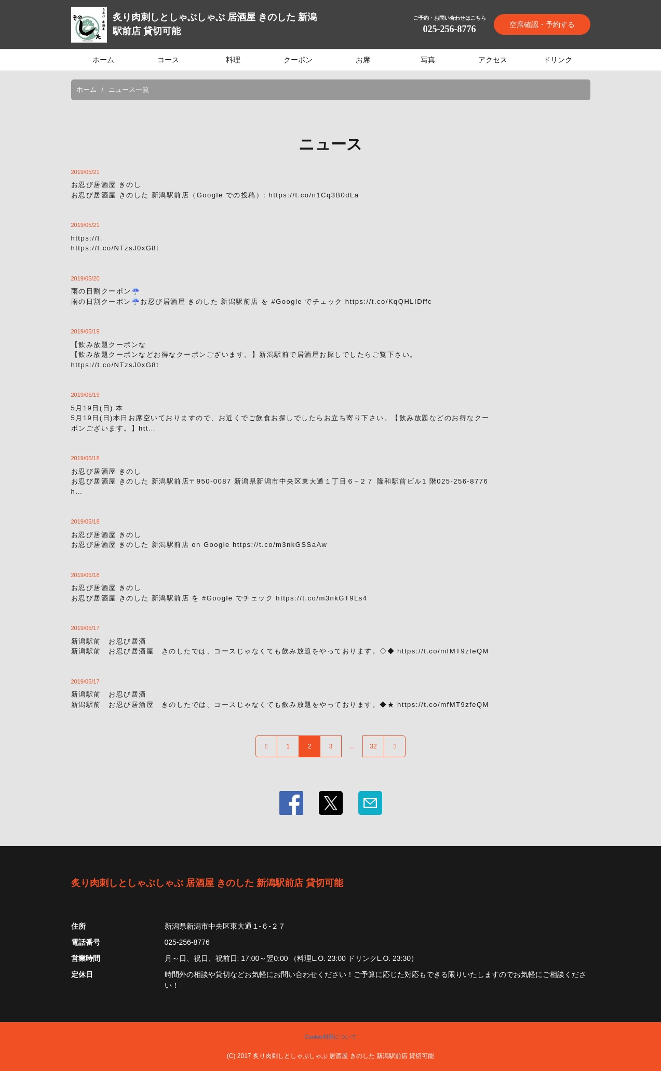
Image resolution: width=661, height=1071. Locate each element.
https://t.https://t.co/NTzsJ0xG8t (115, 243)
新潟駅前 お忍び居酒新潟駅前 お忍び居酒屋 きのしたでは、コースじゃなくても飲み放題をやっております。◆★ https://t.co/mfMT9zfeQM (280, 699)
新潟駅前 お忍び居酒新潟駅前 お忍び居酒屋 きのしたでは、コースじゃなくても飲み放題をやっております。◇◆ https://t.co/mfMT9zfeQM (280, 646)
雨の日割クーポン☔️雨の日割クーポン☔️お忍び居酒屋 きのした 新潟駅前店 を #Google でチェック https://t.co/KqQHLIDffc (252, 296)
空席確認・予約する (542, 24)
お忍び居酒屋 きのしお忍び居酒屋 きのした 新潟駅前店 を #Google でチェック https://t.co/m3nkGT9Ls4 (219, 593)
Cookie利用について (330, 1037)
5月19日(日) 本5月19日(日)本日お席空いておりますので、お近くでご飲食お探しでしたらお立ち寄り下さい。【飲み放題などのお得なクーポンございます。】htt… (280, 418)
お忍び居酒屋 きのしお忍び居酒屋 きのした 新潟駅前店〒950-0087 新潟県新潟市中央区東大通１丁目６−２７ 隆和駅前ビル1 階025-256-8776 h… (280, 481)
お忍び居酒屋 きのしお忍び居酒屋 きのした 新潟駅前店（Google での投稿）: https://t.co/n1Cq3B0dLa (215, 190)
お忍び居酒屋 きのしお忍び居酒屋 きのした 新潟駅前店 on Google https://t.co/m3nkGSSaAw (199, 540)
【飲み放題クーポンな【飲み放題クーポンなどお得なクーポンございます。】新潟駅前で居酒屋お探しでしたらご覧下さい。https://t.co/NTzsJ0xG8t (244, 355)
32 (373, 746)
